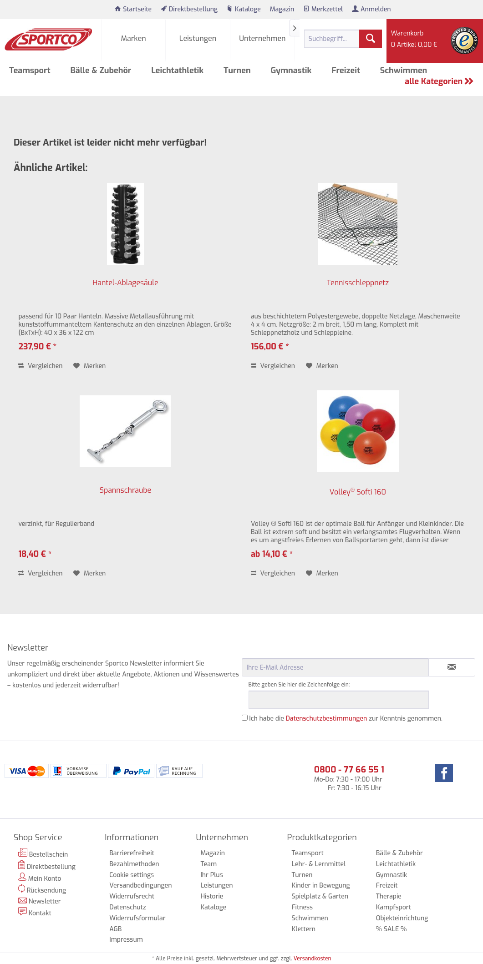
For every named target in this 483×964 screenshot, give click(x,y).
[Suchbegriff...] (343, 39)
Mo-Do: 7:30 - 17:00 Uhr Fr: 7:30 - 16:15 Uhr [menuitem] (349, 778)
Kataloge (213, 907)
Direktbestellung (47, 865)
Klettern (304, 929)
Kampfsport (393, 907)
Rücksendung (42, 889)
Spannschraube (126, 490)
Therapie (389, 896)
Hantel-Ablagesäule (125, 283)
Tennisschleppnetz (358, 283)
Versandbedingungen (140, 885)
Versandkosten (312, 958)
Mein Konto (39, 878)
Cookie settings (131, 875)
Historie (211, 896)
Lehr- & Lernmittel (319, 864)
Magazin (212, 853)
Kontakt (34, 912)
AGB (115, 929)
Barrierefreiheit (131, 853)
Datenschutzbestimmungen (326, 718)
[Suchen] (370, 39)
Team (208, 864)
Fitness (302, 907)
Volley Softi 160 (358, 492)
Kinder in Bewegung (321, 885)
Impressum (126, 939)
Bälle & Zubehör (399, 853)
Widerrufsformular (137, 918)
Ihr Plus (211, 875)
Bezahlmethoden (134, 864)
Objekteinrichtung (402, 918)
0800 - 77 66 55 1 (349, 769)
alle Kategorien (439, 81)
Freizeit (387, 885)
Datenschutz (127, 907)
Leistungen (216, 885)
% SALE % (391, 929)
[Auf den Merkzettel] (89, 366)
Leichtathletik (396, 864)
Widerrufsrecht (131, 896)
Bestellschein (43, 853)
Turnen (302, 875)
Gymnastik (391, 875)
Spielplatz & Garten (320, 896)
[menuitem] (133, 9)
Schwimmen (310, 918)
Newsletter (39, 901)
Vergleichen (40, 366)
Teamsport (308, 853)
